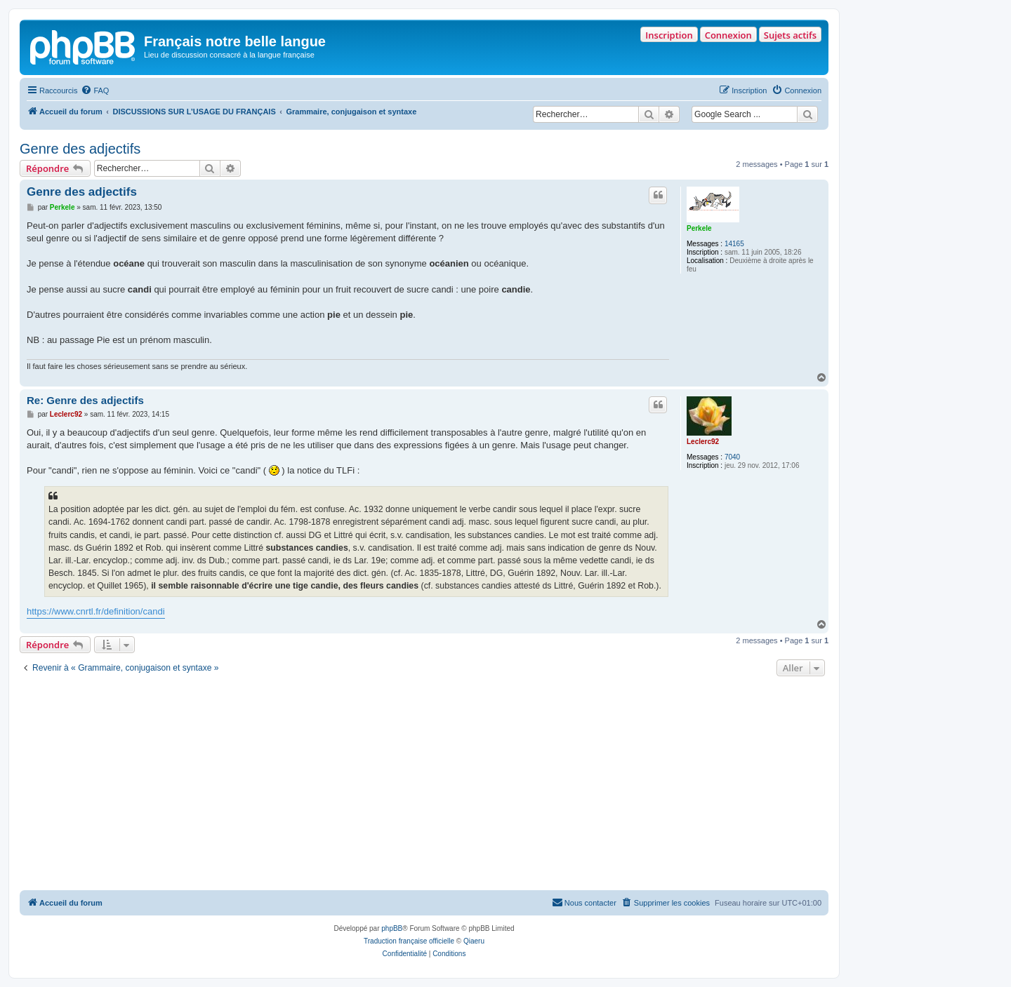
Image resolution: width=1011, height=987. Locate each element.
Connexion (728, 35)
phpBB (391, 928)
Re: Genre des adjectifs (85, 400)
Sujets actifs (790, 35)
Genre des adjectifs (80, 148)
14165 (734, 244)
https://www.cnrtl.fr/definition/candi (96, 611)
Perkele (699, 228)
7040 (732, 457)
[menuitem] (95, 90)
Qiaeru (473, 941)
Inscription (668, 35)
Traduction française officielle (409, 941)
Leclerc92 (703, 441)
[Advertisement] (424, 785)
